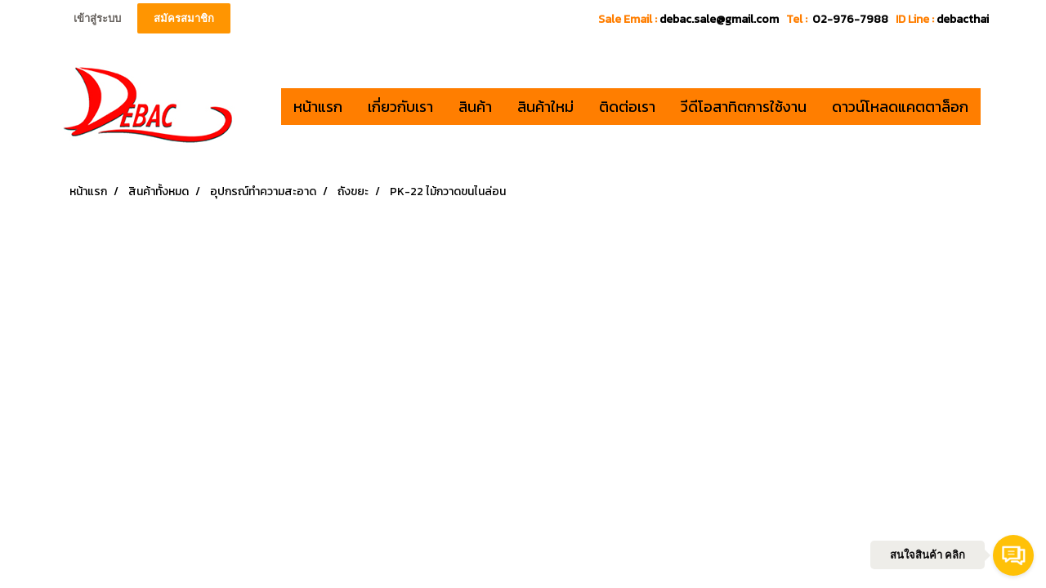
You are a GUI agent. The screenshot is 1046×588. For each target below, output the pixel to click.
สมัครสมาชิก (184, 18)
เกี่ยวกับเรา (400, 107)
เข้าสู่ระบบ (97, 18)
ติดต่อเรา (627, 107)
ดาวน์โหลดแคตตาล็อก (900, 107)
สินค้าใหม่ (545, 107)
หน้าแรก (317, 107)
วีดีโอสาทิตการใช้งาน (744, 107)
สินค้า (475, 107)
